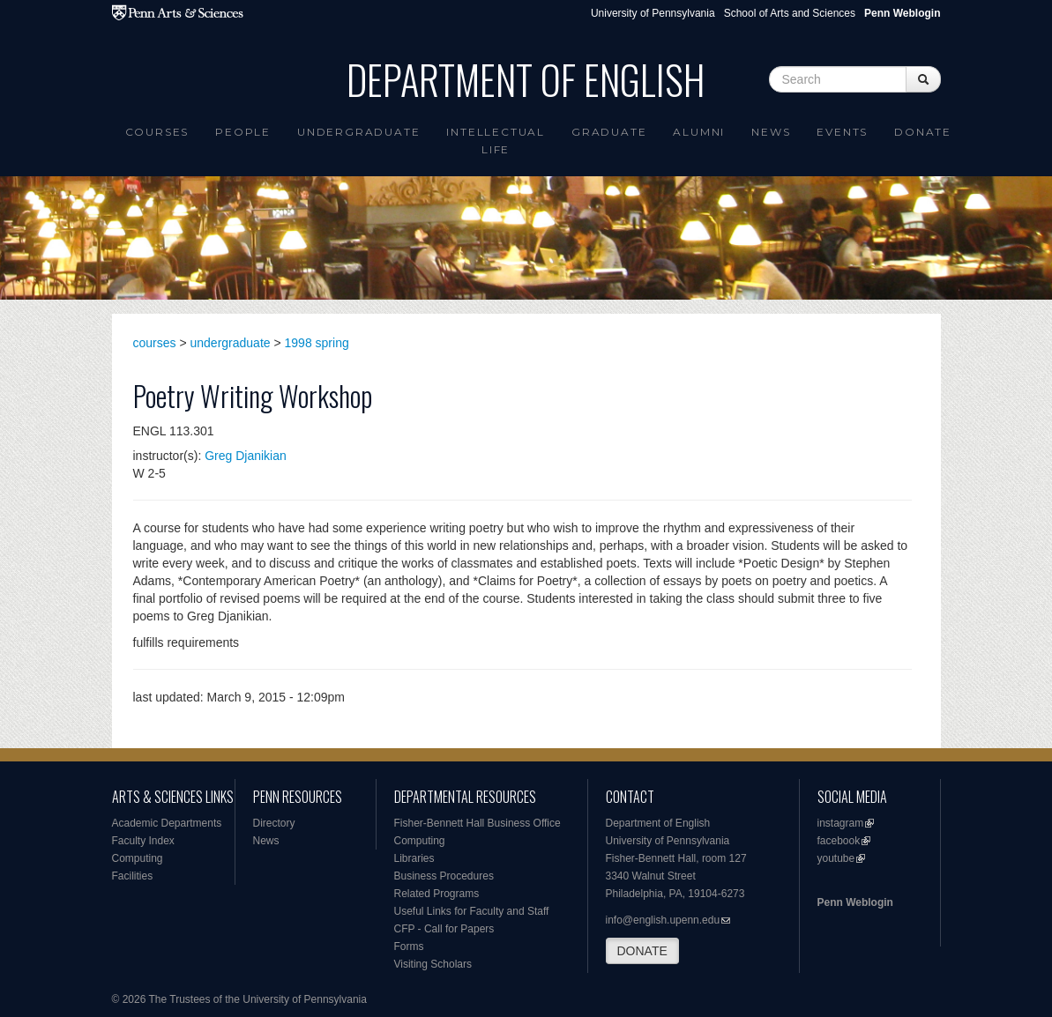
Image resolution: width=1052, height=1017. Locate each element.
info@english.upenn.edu (663, 920)
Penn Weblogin (855, 902)
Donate (922, 131)
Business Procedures (444, 876)
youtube (836, 858)
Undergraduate (358, 131)
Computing (137, 858)
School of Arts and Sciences (789, 13)
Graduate (608, 131)
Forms (409, 946)
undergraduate (230, 343)
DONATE (642, 951)
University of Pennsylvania (653, 13)
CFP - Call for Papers (444, 929)
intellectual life (495, 140)
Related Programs (437, 893)
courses (154, 343)
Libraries (414, 858)
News (770, 131)
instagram (840, 823)
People (243, 131)
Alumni (699, 131)
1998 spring (317, 343)
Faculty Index (143, 841)
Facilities (132, 876)
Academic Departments (167, 823)
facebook (839, 841)
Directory (274, 823)
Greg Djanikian (246, 456)
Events (842, 131)
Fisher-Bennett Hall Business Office (477, 823)
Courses (157, 131)
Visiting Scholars (433, 964)
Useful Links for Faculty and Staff (471, 911)
